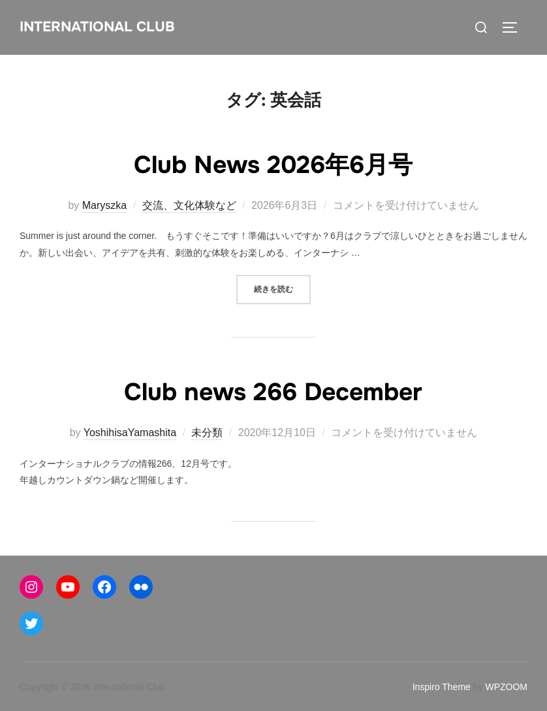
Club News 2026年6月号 (273, 164)
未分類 (207, 432)
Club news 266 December (273, 391)
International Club (100, 27)
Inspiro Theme (442, 687)
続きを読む (282, 288)
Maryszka (104, 205)
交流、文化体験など (189, 205)
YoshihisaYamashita (130, 432)
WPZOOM (506, 687)
